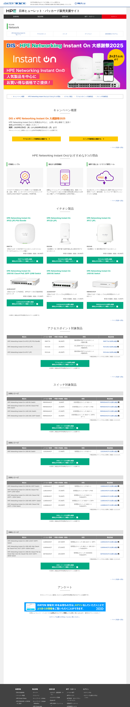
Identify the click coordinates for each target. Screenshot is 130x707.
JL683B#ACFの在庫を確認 (108, 496)
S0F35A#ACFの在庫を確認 (109, 554)
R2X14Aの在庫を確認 (110, 352)
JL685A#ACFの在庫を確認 (108, 500)
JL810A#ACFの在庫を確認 (108, 451)
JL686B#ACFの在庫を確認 (108, 505)
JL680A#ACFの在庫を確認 (108, 486)
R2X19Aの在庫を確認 (110, 347)
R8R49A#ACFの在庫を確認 (109, 411)
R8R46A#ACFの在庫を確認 (109, 407)
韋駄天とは (81, 3)
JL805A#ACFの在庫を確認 (108, 542)
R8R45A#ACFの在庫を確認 (109, 402)
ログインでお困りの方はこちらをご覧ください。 (65, 617)
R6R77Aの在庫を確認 (110, 341)
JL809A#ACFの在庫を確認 (108, 547)
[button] (36, 138)
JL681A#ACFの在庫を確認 (108, 490)
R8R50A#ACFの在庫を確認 (109, 416)
